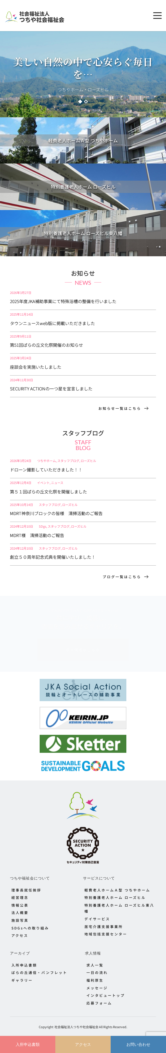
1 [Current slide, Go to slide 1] (80, 102)
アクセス (83, 1044)
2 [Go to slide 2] (86, 102)
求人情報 (93, 953)
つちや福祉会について (30, 878)
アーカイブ (20, 953)
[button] (157, 15)
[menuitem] (46, 890)
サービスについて (99, 878)
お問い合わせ (138, 1044)
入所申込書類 (28, 1044)
